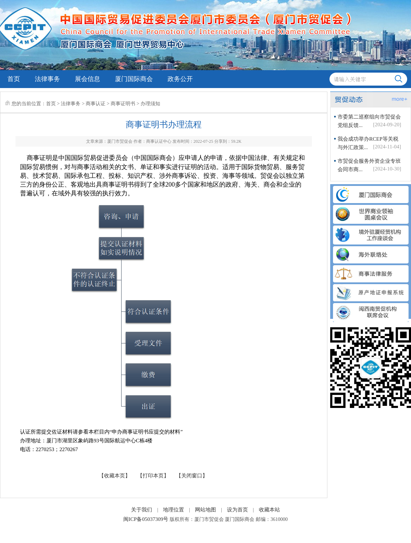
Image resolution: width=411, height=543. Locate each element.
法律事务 (47, 78)
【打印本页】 (153, 475)
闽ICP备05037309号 (145, 519)
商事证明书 (123, 103)
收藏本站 (269, 509)
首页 (13, 78)
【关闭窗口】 (192, 475)
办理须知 (150, 103)
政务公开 (180, 78)
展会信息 (87, 78)
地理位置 (173, 509)
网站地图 (205, 509)
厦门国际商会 (134, 78)
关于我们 (141, 509)
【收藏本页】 (114, 475)
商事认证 (95, 103)
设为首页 (237, 509)
